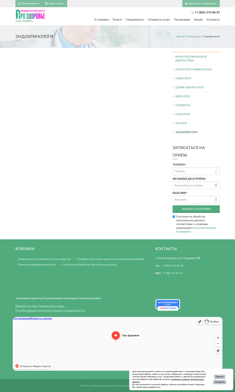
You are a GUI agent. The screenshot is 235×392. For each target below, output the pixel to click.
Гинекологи (183, 78)
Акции (198, 19)
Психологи (182, 114)
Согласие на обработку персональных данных (89, 264)
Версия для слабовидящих (202, 3)
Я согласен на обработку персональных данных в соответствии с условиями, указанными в (194, 224)
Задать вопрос (56, 3)
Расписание (182, 19)
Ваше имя (180, 193)
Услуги (117, 19)
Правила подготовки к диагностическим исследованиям (110, 259)
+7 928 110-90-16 (172, 273)
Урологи (181, 123)
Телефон (180, 164)
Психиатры (182, 105)
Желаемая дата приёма (189, 178)
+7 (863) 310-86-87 (173, 265)
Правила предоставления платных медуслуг (44, 259)
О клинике (101, 19)
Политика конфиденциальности (37, 264)
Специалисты (135, 19)
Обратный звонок (30, 3)
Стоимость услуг (159, 19)
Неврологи (182, 96)
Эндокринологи (186, 132)
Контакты (213, 19)
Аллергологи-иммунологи (193, 69)
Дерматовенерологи (189, 87)
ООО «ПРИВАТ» (30, 16)
